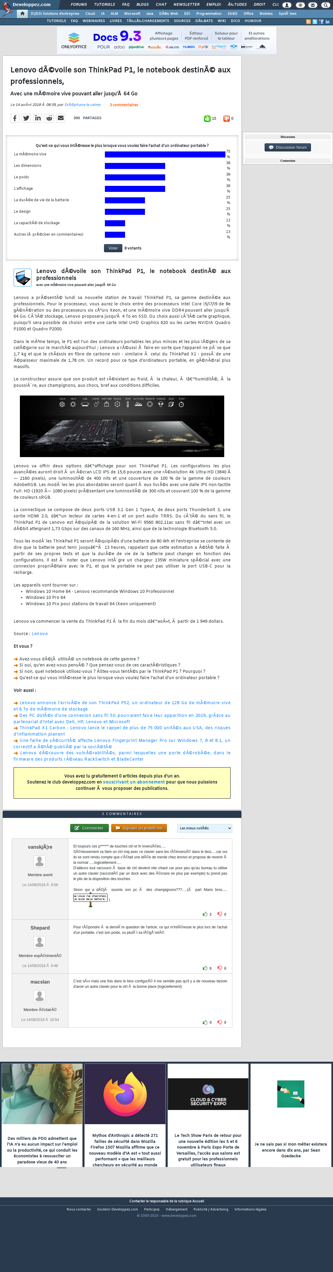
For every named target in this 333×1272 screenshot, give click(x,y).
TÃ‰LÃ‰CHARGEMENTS (148, 21)
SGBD (232, 14)
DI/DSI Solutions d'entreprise (55, 14)
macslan (40, 1012)
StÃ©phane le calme (82, 115)
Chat (161, 4)
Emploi (213, 4)
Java (149, 14)
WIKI (222, 21)
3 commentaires (124, 115)
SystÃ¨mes (288, 14)
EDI (187, 14)
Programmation (208, 14)
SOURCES (182, 21)
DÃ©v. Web (168, 14)
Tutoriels (104, 4)
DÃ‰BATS (204, 21)
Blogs (142, 4)
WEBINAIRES (94, 21)
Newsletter (186, 4)
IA (103, 14)
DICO (235, 21)
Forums (78, 4)
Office (248, 14)
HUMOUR (253, 21)
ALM (114, 14)
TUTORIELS (56, 21)
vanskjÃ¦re (40, 877)
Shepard (40, 958)
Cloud (90, 14)
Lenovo (40, 644)
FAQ (125, 4)
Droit (259, 4)
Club (277, 4)
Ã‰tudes (237, 4)
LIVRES (116, 21)
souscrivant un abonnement (134, 793)
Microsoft (132, 14)
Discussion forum (288, 147)
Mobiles (266, 14)
